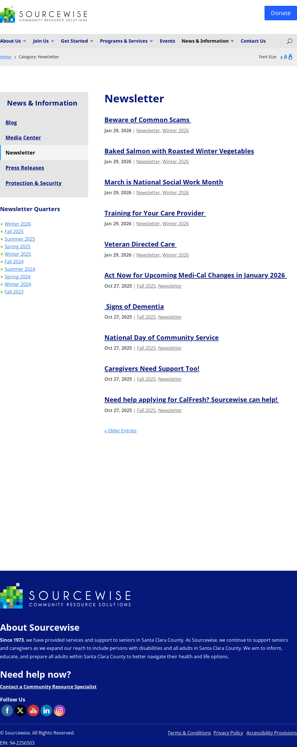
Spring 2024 (17, 277)
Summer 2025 (20, 239)
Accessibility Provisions (272, 733)
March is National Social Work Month (163, 181)
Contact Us (253, 41)
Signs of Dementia (134, 306)
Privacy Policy (228, 733)
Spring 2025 (17, 247)
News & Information (205, 41)
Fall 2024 (14, 262)
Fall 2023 (14, 292)
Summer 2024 (20, 269)
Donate (281, 13)
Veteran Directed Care (140, 244)
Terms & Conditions (189, 733)
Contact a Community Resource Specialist (48, 686)
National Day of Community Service (161, 337)
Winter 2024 (18, 285)
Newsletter (148, 130)
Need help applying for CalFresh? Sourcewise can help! (191, 399)
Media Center (23, 137)
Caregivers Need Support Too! (151, 368)
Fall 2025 (14, 232)
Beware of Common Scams (147, 119)
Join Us (41, 41)
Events (167, 41)
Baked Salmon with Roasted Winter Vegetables (179, 150)
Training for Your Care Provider (155, 212)
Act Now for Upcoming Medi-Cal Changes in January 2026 (195, 275)
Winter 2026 (18, 224)
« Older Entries (120, 430)
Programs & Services (124, 41)
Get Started (74, 41)
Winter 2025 (18, 254)
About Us (10, 41)
